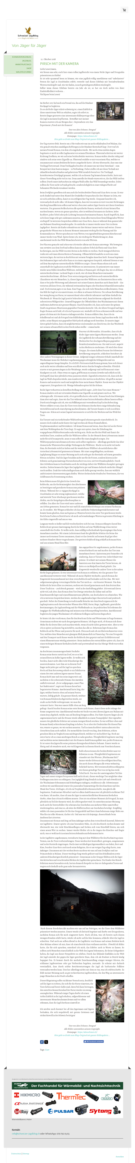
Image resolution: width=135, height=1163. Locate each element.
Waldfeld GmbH (23, 72)
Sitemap (26, 1154)
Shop (29, 68)
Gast (47, 1049)
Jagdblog (26, 61)
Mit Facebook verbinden (93, 1041)
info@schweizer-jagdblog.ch (26, 1133)
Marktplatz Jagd (23, 65)
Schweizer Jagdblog (21, 57)
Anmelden (120, 1157)
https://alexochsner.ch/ (87, 136)
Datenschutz (16, 1154)
